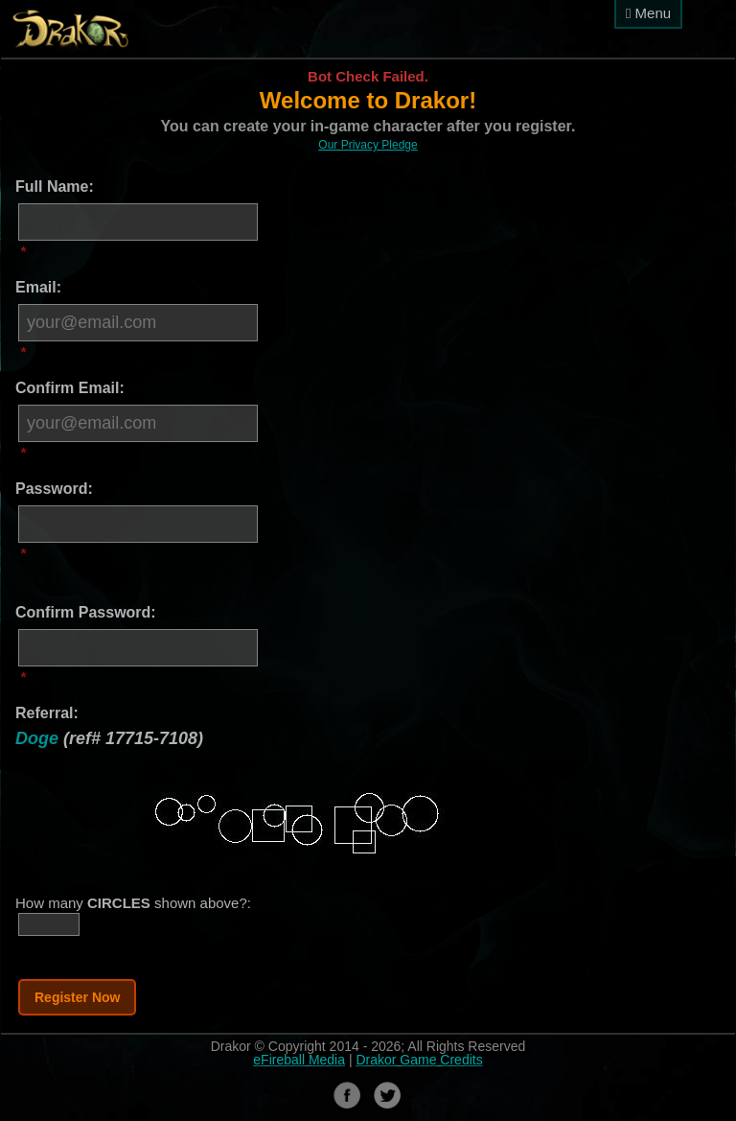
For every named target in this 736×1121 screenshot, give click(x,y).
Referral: (47, 713)
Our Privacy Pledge (367, 145)
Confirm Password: (85, 612)
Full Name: (54, 186)
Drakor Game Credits (419, 1059)
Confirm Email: (70, 388)
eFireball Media (299, 1059)
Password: (54, 488)
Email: (38, 287)
